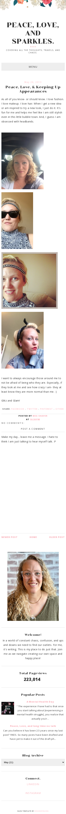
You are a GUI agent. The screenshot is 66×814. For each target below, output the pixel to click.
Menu (33, 66)
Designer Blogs (41, 811)
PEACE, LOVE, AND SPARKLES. (33, 33)
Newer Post (9, 537)
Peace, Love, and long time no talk (33, 726)
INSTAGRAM (33, 793)
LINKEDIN (33, 784)
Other (59, 409)
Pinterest (46, 409)
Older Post (57, 537)
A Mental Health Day (40, 701)
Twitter (32, 409)
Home (33, 537)
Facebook (17, 409)
